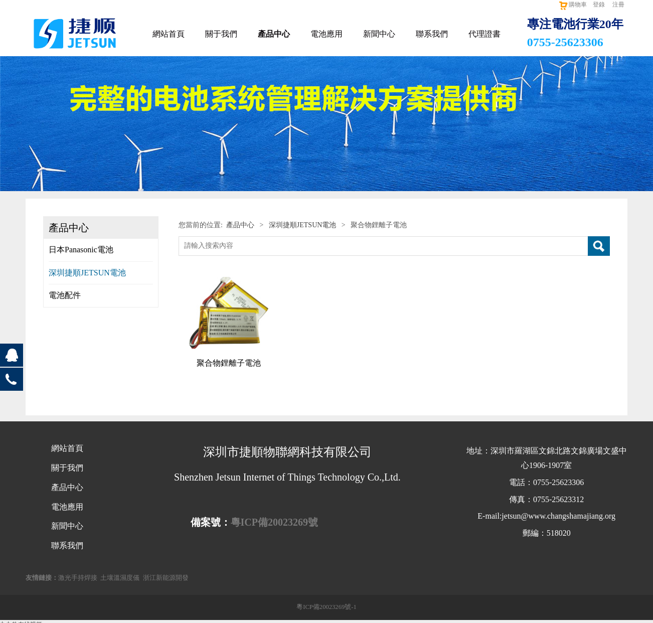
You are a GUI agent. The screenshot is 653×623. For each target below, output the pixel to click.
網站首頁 (168, 34)
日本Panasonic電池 (81, 249)
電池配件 (65, 295)
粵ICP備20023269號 (274, 522)
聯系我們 (432, 34)
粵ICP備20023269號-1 (326, 606)
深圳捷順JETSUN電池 (87, 272)
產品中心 (274, 34)
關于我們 (221, 34)
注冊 (618, 4)
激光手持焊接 (77, 577)
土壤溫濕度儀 (119, 577)
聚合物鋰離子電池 (229, 363)
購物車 (572, 4)
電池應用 (326, 34)
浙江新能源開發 (166, 577)
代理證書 (484, 34)
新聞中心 (379, 34)
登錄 (599, 4)
